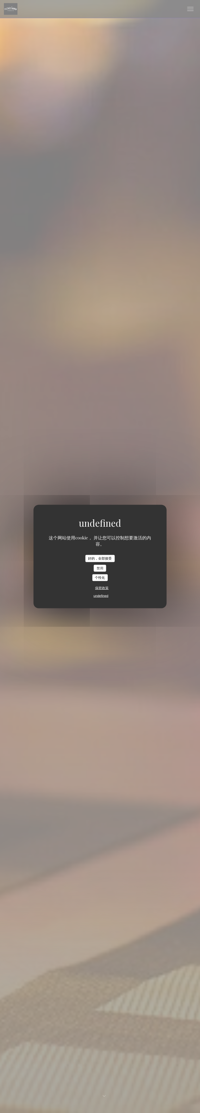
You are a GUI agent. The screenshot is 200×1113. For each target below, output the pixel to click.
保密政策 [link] (102, 588)
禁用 (100, 568)
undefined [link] (100, 595)
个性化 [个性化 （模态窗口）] (100, 578)
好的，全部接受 (100, 558)
